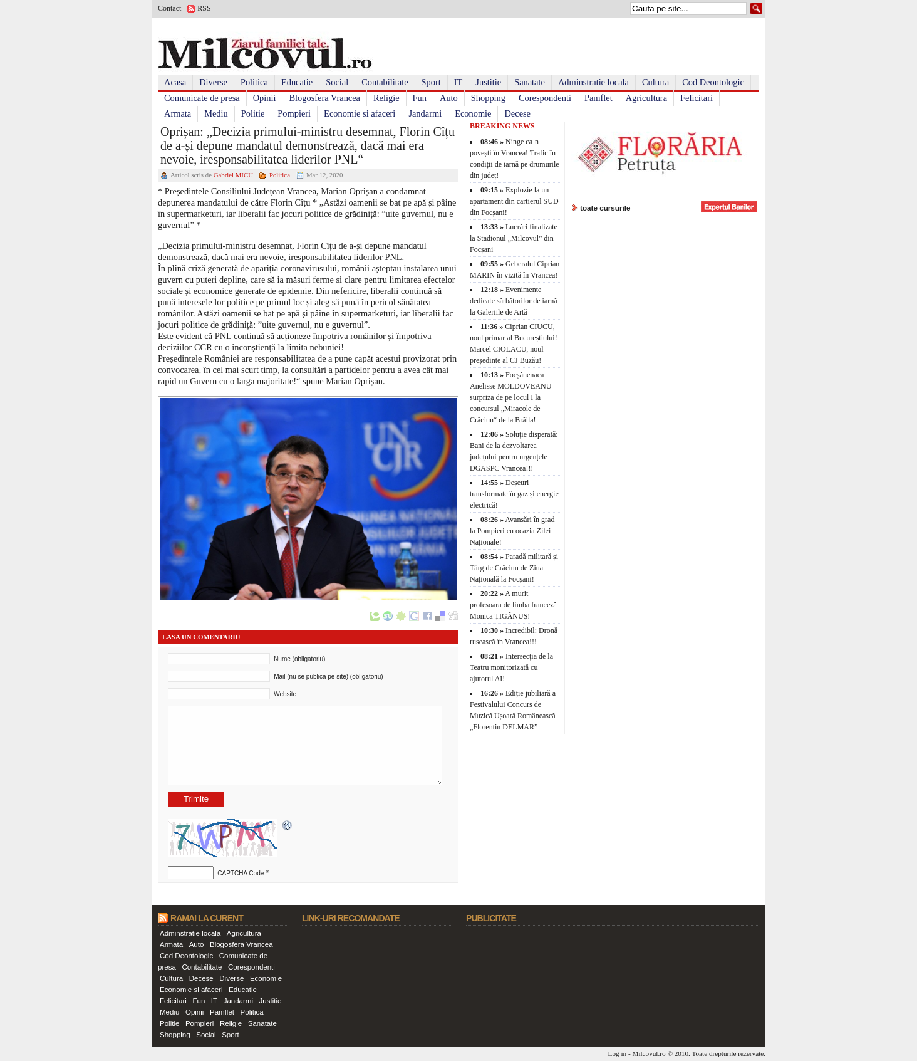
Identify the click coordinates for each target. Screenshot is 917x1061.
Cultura (655, 82)
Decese (517, 113)
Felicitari (696, 98)
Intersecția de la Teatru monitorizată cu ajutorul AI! (511, 667)
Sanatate (529, 82)
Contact (169, 8)
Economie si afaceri (359, 113)
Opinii (264, 98)
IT (458, 82)
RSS (203, 8)
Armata (177, 113)
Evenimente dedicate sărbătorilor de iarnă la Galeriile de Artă (513, 300)
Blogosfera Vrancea (324, 98)
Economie (473, 113)
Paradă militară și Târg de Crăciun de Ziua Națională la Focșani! (514, 567)
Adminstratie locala (593, 82)
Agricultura (646, 98)
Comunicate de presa (202, 98)
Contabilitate (384, 82)
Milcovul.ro (648, 1053)
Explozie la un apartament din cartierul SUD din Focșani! (514, 201)
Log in (617, 1053)
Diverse (213, 82)
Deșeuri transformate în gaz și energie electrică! (514, 494)
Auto (449, 98)
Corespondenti (545, 98)
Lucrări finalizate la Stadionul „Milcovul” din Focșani (513, 238)
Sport (431, 82)
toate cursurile (605, 208)
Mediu (216, 113)
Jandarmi (425, 113)
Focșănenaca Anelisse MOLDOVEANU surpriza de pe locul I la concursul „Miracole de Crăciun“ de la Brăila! (510, 397)
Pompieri (294, 113)
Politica (254, 82)
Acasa (175, 82)
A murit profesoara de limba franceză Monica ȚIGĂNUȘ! (513, 604)
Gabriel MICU (233, 175)
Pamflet (598, 98)
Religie (386, 98)
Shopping (488, 98)
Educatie (297, 82)
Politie (253, 113)
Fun (420, 98)
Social (337, 82)
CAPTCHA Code (240, 873)
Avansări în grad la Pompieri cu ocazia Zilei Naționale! (512, 530)
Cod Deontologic (713, 82)
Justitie (488, 82)
